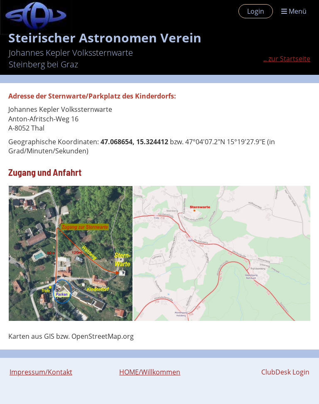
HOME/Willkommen (149, 372)
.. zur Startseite (286, 58)
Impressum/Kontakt (41, 372)
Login (255, 11)
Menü (294, 11)
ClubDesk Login (285, 372)
